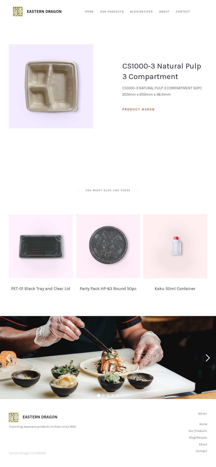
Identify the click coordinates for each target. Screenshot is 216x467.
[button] (8, 361)
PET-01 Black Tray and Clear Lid (40, 295)
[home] (37, 11)
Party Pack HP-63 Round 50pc (108, 295)
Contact (201, 458)
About (203, 451)
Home (203, 431)
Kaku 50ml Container (175, 295)
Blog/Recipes (198, 444)
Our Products (198, 437)
